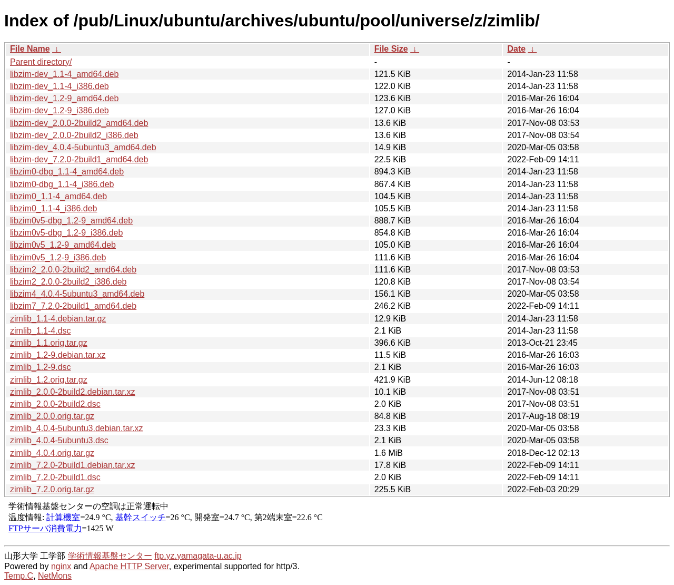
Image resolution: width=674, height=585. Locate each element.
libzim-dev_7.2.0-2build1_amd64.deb (79, 159)
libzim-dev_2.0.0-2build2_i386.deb (74, 135)
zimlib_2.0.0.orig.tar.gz (52, 416)
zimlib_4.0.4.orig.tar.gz (52, 452)
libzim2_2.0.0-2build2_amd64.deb (73, 269)
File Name (30, 48)
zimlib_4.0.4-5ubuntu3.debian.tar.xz (76, 428)
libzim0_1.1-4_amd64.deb (58, 196)
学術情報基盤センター (110, 555)
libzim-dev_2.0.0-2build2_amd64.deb (79, 123)
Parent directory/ (41, 61)
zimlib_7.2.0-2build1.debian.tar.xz (72, 465)
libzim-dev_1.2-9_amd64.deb (64, 98)
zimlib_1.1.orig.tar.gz (48, 342)
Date (516, 48)
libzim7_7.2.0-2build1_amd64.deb (73, 305)
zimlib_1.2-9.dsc (40, 367)
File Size (391, 48)
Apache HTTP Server (129, 566)
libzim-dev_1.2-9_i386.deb (59, 110)
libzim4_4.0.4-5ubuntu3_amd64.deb (77, 293)
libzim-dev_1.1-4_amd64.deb (64, 74)
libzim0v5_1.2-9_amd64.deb (63, 244)
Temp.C (18, 575)
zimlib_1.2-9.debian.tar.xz (57, 354)
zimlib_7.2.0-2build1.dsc (55, 477)
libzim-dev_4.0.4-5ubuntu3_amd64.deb (83, 147)
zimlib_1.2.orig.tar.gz (48, 379)
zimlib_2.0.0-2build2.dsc (55, 403)
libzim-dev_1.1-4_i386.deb (59, 86)
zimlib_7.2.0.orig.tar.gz (52, 489)
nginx (61, 566)
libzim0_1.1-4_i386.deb (53, 208)
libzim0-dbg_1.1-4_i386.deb (62, 184)
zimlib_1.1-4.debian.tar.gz (58, 318)
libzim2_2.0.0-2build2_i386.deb (68, 281)
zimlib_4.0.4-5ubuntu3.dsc (59, 440)
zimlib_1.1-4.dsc (40, 330)
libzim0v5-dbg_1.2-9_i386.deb (66, 232)
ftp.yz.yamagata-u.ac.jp (197, 555)
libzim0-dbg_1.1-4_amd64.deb (67, 171)
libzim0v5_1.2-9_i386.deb (58, 257)
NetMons (55, 575)
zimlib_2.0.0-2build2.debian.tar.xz (72, 391)
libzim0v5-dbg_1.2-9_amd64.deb (71, 220)
